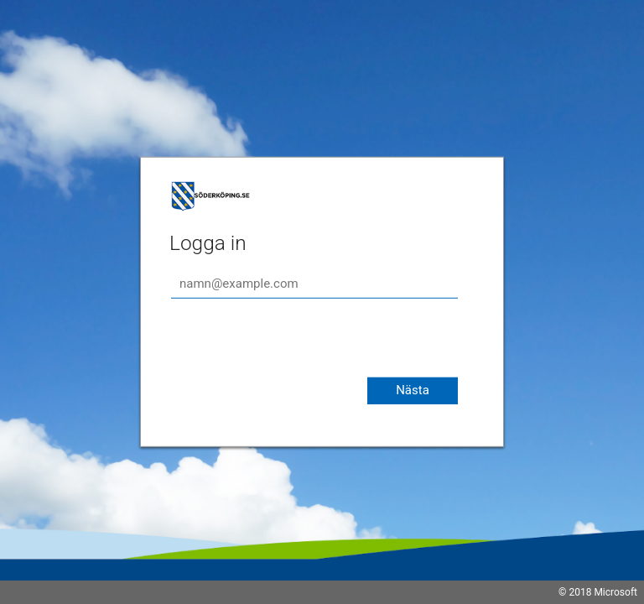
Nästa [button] (412, 390)
